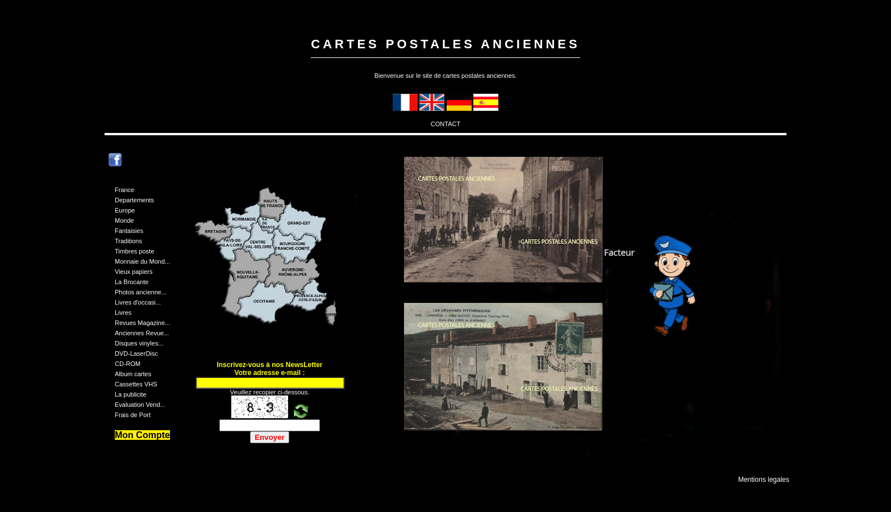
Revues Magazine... (142, 322)
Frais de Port (133, 414)
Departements (134, 200)
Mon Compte (142, 435)
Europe (125, 210)
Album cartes (133, 374)
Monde (124, 220)
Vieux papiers (133, 271)
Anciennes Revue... (142, 333)
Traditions (128, 241)
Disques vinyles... (139, 343)
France (124, 189)
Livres (123, 312)
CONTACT (445, 123)
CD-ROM (127, 363)
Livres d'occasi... (138, 302)
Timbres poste (134, 251)
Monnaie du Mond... (142, 261)
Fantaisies (129, 230)
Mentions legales (763, 480)
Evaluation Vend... (140, 404)
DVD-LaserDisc (136, 353)
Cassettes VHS (136, 384)
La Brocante (131, 281)
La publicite (131, 394)
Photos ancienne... (140, 292)
